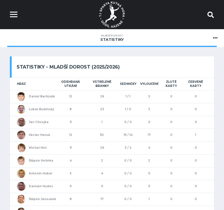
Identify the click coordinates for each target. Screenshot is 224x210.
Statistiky (112, 38)
